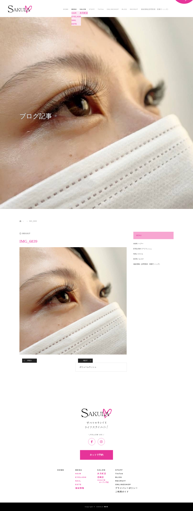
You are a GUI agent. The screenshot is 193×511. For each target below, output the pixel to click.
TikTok (101, 9)
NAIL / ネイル (138, 254)
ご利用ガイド (122, 492)
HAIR (78, 474)
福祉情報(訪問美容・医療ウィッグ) (154, 9)
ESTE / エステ (138, 259)
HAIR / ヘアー (138, 244)
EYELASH (80, 477)
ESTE (78, 484)
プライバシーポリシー (126, 488)
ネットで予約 (96, 455)
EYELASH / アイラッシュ (142, 249)
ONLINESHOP (113, 9)
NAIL (78, 481)
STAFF (92, 9)
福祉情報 (79, 488)
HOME (65, 9)
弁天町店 (101, 474)
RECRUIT (134, 9)
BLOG (124, 9)
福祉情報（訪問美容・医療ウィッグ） (147, 264)
